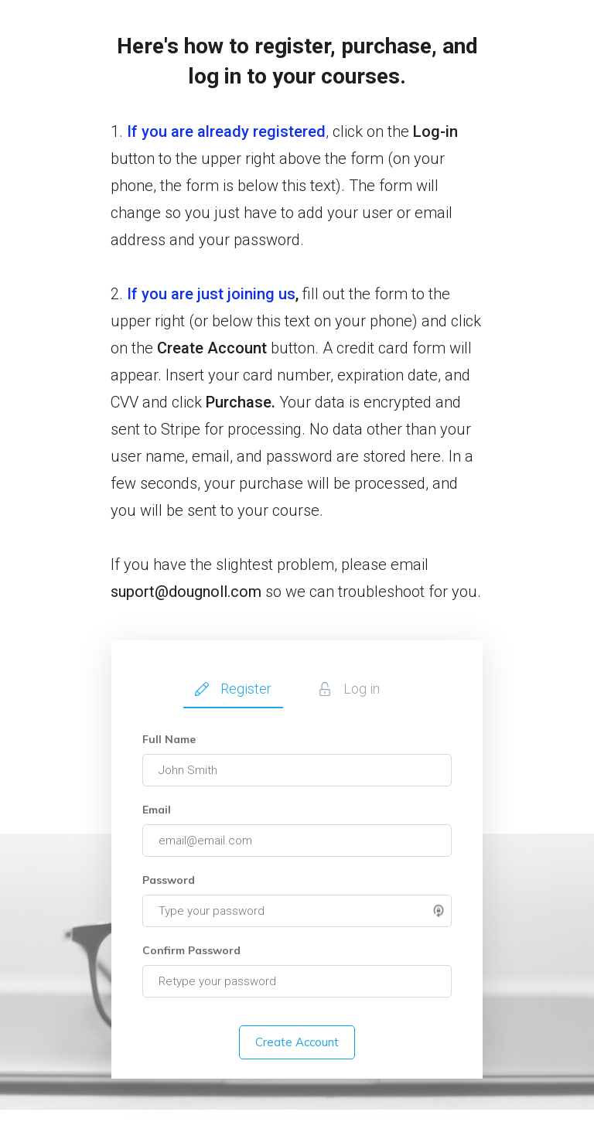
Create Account (297, 1042)
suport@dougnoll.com (186, 591)
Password (168, 880)
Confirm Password (191, 950)
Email (156, 810)
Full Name (169, 739)
